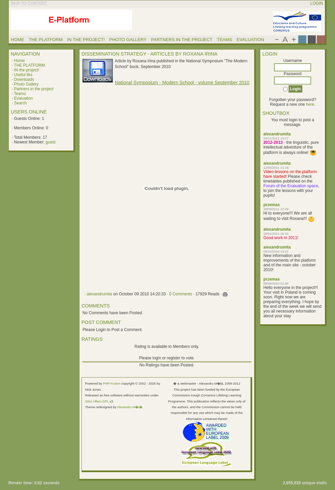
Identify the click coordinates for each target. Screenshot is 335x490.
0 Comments (180, 294)
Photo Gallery (26, 84)
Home (19, 60)
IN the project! (26, 70)
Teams (20, 93)
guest (51, 142)
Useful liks (23, 74)
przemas (271, 204)
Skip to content (29, 3)
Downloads (24, 79)
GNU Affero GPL (96, 401)
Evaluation (23, 98)
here (310, 104)
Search (20, 103)
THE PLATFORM (29, 65)
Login (316, 3)
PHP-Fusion (112, 383)
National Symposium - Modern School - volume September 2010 (182, 82)
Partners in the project (34, 89)
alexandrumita (277, 134)
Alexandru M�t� (129, 407)
